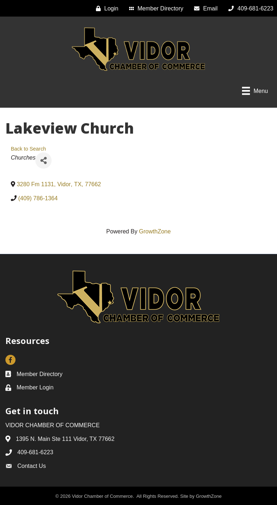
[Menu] (255, 90)
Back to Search (28, 149)
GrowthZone (155, 231)
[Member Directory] (154, 8)
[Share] (43, 160)
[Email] (203, 8)
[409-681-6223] (249, 8)
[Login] (105, 8)
